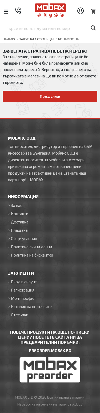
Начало (9, 39)
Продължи (50, 96)
